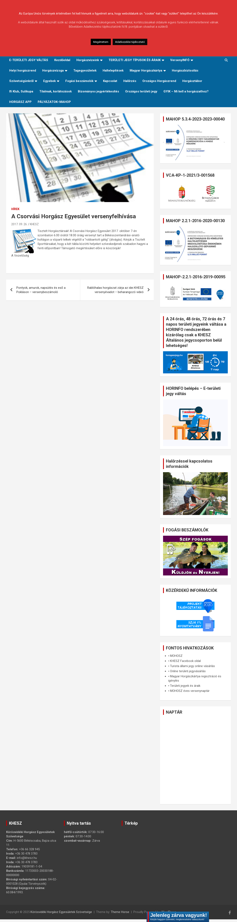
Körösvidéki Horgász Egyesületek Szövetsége (61, 912)
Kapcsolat (110, 81)
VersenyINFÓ (179, 60)
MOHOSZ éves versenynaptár (190, 691)
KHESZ (34, 224)
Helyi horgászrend (22, 70)
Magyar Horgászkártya (146, 70)
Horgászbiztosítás (185, 70)
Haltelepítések (113, 70)
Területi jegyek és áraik (185, 686)
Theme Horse (120, 912)
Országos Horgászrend (159, 81)
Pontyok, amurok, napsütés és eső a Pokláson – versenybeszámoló (41, 290)
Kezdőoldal (62, 60)
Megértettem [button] (100, 41)
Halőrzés (129, 81)
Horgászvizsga (53, 70)
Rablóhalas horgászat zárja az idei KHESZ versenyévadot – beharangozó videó (115, 290)
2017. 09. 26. (19, 224)
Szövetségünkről (21, 81)
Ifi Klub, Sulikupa (21, 91)
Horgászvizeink (87, 60)
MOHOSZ (176, 656)
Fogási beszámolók (79, 81)
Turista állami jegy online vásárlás (192, 666)
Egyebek (49, 81)
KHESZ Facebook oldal (185, 661)
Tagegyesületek (84, 70)
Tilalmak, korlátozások (55, 91)
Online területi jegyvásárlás (188, 671)
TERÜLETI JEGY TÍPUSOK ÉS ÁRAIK (135, 60)
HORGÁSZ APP (20, 102)
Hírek (15, 209)
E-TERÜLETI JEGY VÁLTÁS (28, 60)
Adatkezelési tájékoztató (130, 41)
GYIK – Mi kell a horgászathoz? (186, 91)
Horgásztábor (192, 81)
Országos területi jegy (141, 91)
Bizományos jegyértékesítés (98, 91)
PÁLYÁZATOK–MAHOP (54, 102)
